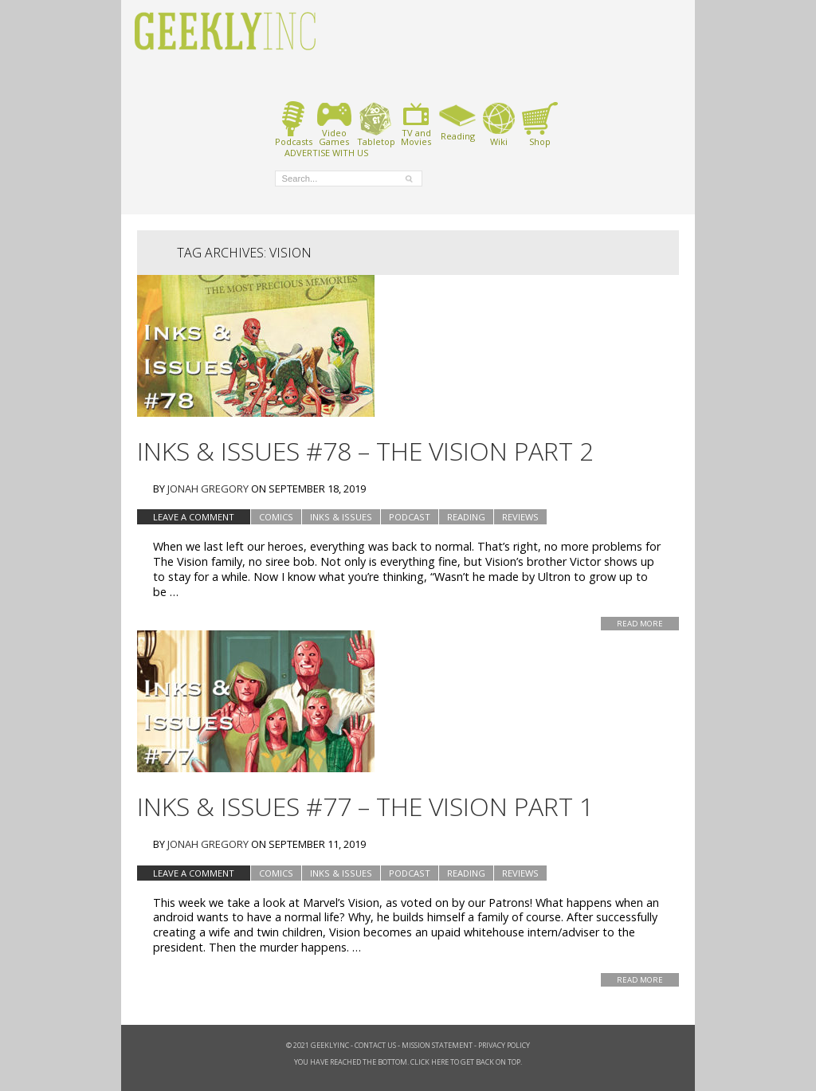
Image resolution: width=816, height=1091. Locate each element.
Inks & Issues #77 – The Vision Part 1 (365, 806)
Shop (540, 124)
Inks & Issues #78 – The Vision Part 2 (365, 451)
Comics (276, 517)
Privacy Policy (504, 1045)
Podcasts (293, 124)
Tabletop (375, 124)
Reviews (520, 517)
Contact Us (375, 1045)
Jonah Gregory (208, 488)
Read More (640, 623)
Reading (458, 121)
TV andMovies (416, 124)
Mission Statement (437, 1045)
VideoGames (334, 124)
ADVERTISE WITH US (326, 152)
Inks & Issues (341, 517)
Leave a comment (193, 517)
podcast (409, 517)
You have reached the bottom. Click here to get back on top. (408, 1062)
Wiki (499, 124)
